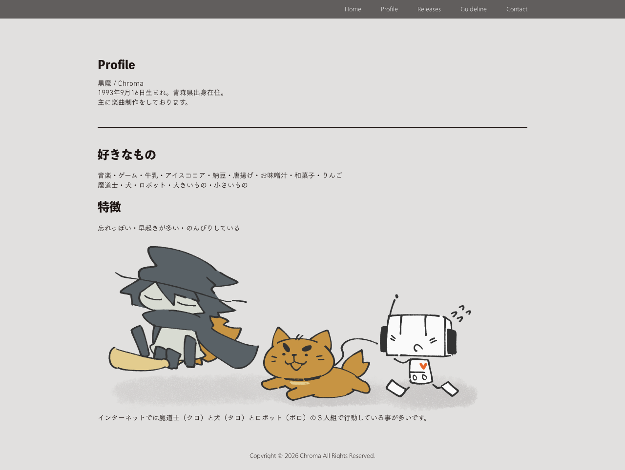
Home (353, 9)
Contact (516, 9)
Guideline (473, 9)
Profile (389, 9)
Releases (429, 9)
